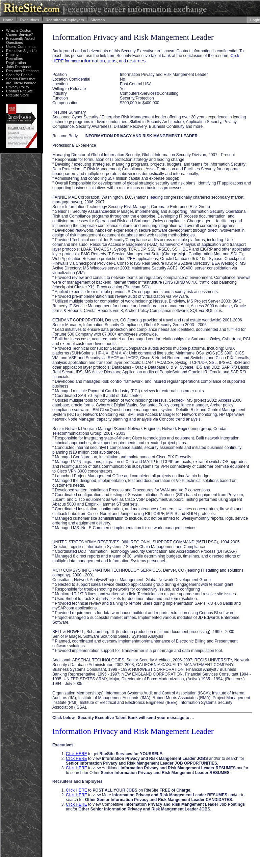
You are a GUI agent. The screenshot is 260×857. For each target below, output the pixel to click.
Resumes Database (22, 71)
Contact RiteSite (19, 91)
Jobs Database (18, 67)
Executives (29, 20)
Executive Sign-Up (21, 51)
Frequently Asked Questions (20, 40)
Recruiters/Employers (65, 20)
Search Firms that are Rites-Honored (21, 81)
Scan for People (19, 75)
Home (8, 20)
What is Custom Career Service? (19, 32)
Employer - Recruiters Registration (16, 59)
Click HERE (76, 753)
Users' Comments (20, 47)
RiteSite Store (17, 95)
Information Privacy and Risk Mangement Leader (133, 731)
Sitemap (97, 20)
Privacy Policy (17, 87)
